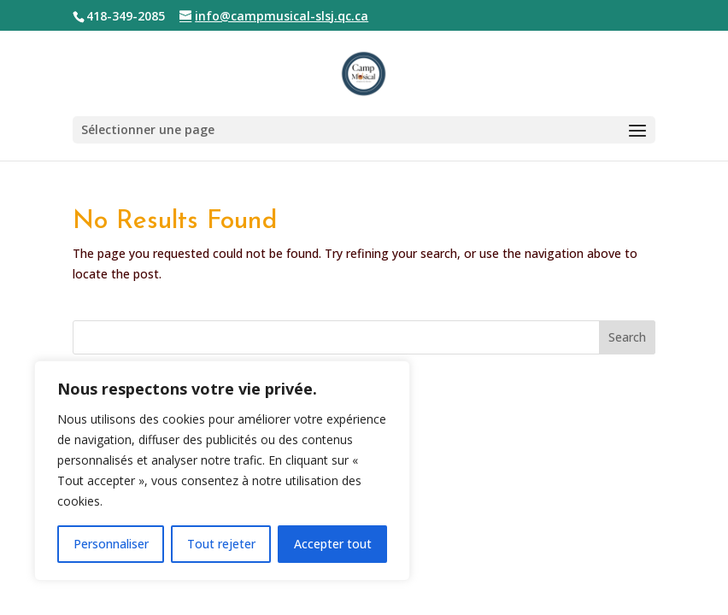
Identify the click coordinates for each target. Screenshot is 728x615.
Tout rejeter (221, 544)
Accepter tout (333, 544)
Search (627, 337)
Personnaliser (111, 544)
